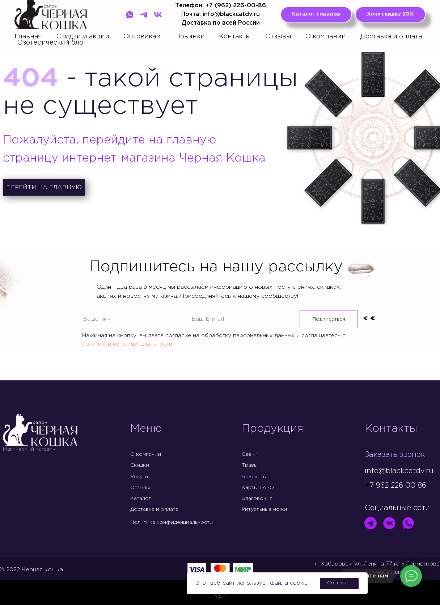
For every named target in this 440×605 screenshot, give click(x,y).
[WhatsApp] (129, 14)
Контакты (235, 36)
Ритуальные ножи (264, 509)
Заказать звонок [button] (395, 454)
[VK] (157, 14)
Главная (28, 36)
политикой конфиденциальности (127, 344)
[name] (133, 319)
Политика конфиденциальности (171, 522)
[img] (370, 523)
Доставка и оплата (391, 36)
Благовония (257, 498)
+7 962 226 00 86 (395, 485)
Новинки (190, 36)
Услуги (139, 477)
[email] (242, 319)
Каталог (140, 498)
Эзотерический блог (52, 43)
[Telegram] (143, 14)
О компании (325, 36)
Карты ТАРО (258, 487)
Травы (250, 465)
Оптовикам (142, 36)
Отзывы (278, 36)
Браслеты (254, 477)
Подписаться (328, 319)
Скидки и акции (82, 36)
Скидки (139, 465)
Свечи (250, 454)
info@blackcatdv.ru (399, 471)
